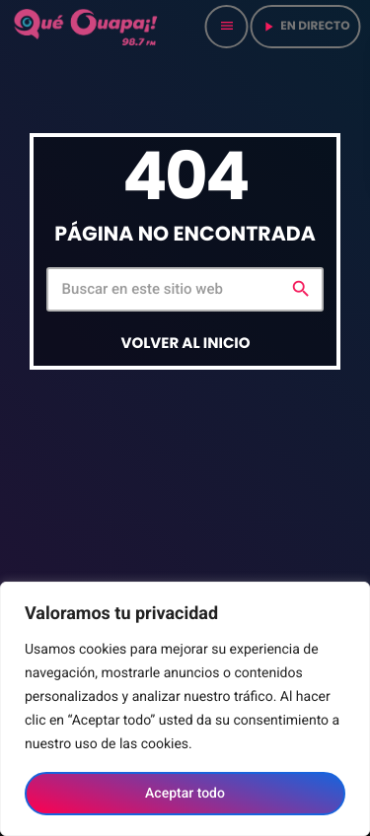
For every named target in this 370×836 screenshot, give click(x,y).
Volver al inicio (185, 343)
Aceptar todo (185, 793)
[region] (185, 709)
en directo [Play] (304, 26)
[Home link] (86, 26)
